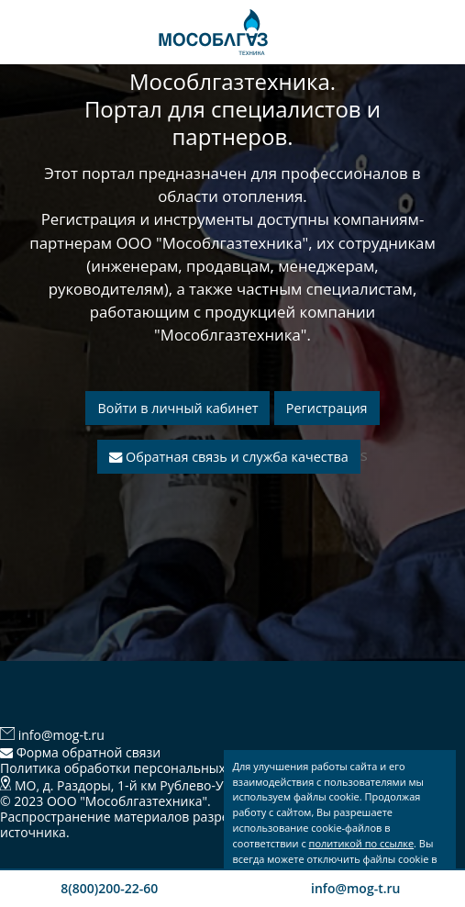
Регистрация (327, 408)
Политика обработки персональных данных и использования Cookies (219, 768)
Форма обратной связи (80, 752)
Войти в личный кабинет (177, 408)
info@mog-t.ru (355, 888)
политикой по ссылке (362, 843)
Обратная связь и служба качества (228, 456)
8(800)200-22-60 (109, 888)
